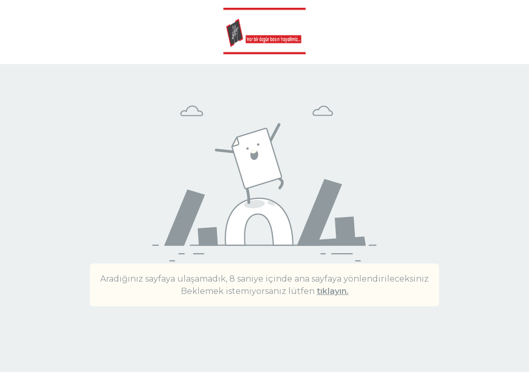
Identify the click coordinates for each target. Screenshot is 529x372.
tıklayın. (333, 291)
